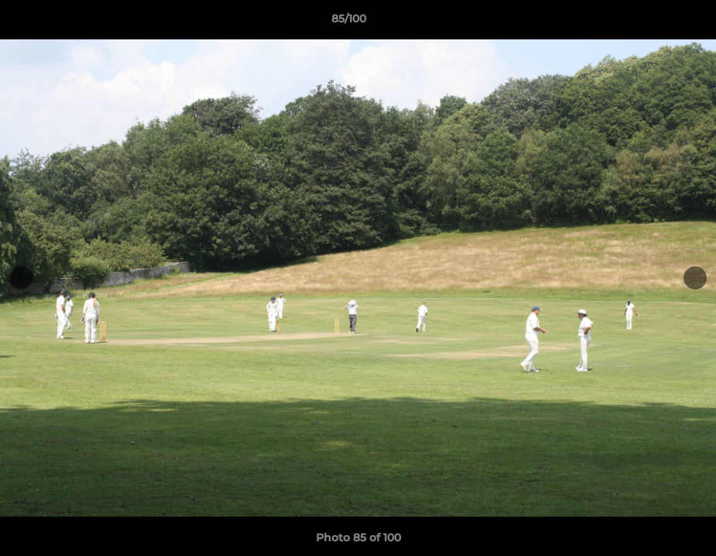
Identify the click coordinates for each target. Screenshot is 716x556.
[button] (651, 22)
